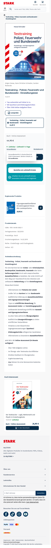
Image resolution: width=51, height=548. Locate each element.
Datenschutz (20, 540)
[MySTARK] (35, 3)
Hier (9, 362)
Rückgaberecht (38, 149)
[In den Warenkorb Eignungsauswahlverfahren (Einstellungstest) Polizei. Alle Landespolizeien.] (40, 207)
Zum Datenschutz (32, 502)
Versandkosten (11, 149)
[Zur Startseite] (4, 15)
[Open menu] (4, 9)
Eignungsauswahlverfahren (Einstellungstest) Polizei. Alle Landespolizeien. (26, 206)
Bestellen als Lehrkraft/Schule (25, 170)
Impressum (7, 540)
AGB (13, 540)
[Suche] (10, 9)
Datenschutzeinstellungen (11, 542)
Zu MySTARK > (8, 456)
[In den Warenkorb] (22, 428)
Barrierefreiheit (30, 540)
